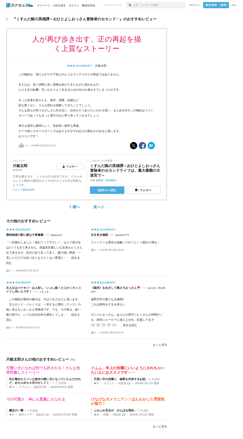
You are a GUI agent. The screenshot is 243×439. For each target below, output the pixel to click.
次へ (98, 207)
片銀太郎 (100, 65)
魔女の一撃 (16, 410)
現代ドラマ (25, 414)
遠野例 (99, 180)
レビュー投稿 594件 (23, 189)
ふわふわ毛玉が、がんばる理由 (114, 410)
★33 (96, 414)
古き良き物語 (99, 234)
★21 (12, 387)
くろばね (60, 382)
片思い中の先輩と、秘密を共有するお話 (119, 379)
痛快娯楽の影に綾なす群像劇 (24, 234)
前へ (75, 207)
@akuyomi (56, 235)
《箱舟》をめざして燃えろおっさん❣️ (115, 287)
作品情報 (111, 180)
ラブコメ (24, 387)
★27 (96, 383)
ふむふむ (44, 291)
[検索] (129, 5)
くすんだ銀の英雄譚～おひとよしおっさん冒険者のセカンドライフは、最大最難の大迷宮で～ (125, 170)
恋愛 (106, 414)
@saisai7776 (122, 235)
